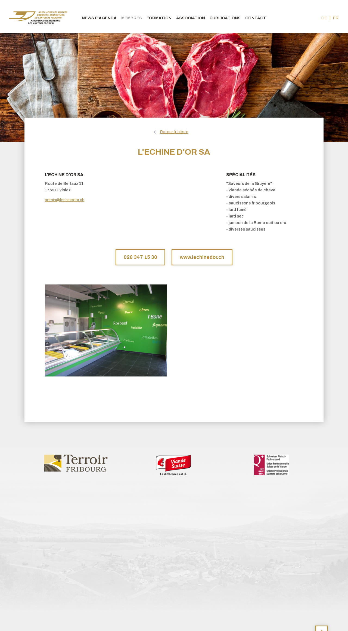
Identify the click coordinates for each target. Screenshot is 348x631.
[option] (76, 462)
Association (190, 18)
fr (335, 18)
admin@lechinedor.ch (64, 200)
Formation (159, 18)
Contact (255, 18)
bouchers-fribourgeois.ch (38, 16)
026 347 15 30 (140, 257)
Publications (225, 18)
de (324, 18)
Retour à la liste (174, 132)
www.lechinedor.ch (202, 257)
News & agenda (99, 18)
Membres (131, 18)
